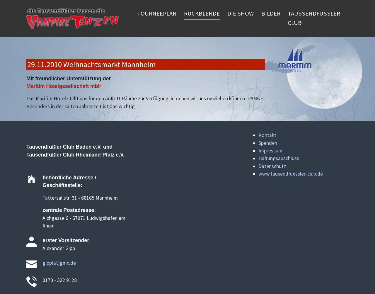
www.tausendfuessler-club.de (290, 174)
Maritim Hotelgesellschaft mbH (64, 86)
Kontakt (267, 135)
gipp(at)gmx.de (59, 263)
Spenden (267, 143)
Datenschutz (272, 166)
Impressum (270, 150)
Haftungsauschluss (278, 158)
